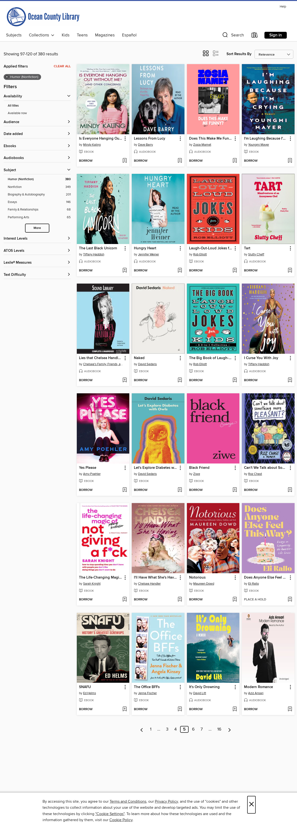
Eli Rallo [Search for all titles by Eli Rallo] (253, 584)
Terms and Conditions (128, 801)
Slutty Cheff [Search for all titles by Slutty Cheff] (256, 254)
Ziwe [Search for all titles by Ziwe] (196, 474)
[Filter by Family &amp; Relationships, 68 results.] (39, 209)
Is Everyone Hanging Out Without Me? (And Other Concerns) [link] (101, 138)
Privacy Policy (166, 801)
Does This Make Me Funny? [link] (211, 138)
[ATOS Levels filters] (37, 250)
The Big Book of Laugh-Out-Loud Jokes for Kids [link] (211, 358)
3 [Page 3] (167, 729)
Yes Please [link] (87, 468)
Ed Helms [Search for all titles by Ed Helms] (89, 693)
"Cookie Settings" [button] (109, 813)
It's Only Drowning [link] (204, 687)
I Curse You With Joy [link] (261, 358)
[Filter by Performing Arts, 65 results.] (39, 217)
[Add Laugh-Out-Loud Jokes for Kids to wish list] (235, 271)
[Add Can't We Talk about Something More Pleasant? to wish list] (290, 490)
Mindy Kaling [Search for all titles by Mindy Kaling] (92, 145)
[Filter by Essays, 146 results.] (39, 202)
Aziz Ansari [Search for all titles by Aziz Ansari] (255, 693)
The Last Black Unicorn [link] (98, 248)
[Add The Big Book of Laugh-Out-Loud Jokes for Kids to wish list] (235, 380)
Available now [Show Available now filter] (17, 113)
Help (283, 6)
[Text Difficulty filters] (37, 275)
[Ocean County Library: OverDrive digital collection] (43, 16)
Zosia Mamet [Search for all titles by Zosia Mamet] (202, 145)
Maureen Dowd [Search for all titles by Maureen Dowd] (203, 584)
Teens (82, 35)
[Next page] (229, 729)
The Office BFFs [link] (147, 687)
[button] (232, 36)
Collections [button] (41, 35)
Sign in (275, 35)
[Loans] (254, 36)
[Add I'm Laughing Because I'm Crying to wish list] (290, 161)
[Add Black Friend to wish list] (235, 490)
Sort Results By (239, 54)
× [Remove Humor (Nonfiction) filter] (7, 77)
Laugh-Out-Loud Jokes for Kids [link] (211, 248)
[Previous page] (142, 729)
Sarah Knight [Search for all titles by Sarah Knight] (92, 584)
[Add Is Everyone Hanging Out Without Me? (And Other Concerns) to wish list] (125, 161)
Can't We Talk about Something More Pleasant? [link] (266, 468)
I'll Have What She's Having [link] (156, 577)
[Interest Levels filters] (37, 238)
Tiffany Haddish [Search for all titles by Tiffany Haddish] (93, 254)
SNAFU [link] (85, 687)
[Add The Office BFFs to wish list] (180, 709)
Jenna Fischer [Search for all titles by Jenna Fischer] (147, 693)
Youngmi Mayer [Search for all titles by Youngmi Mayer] (258, 145)
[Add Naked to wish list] (180, 380)
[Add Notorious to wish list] (235, 600)
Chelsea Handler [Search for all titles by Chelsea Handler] (149, 584)
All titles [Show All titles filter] (13, 106)
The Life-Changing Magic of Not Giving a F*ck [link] (101, 577)
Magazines (105, 35)
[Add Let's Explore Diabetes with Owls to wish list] (180, 490)
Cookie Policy (120, 819)
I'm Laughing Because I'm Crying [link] (266, 138)
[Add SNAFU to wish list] (125, 709)
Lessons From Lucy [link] (149, 138)
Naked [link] (139, 358)
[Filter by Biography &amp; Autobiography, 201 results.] (39, 194)
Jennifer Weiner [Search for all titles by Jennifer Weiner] (148, 254)
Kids (66, 35)
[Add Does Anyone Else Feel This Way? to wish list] (290, 600)
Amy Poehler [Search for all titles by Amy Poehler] (92, 474)
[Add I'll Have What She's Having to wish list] (180, 600)
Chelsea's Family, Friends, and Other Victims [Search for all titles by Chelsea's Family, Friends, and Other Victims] (103, 364)
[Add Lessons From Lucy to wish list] (180, 161)
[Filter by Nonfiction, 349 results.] (39, 187)
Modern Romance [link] (258, 687)
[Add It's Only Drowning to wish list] (235, 709)
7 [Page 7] (202, 729)
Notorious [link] (197, 577)
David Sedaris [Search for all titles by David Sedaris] (147, 364)
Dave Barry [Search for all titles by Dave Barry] (145, 145)
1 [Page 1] (150, 729)
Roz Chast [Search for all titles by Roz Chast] (255, 474)
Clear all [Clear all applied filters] (62, 66)
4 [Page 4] (175, 729)
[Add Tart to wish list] (290, 271)
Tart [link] (247, 248)
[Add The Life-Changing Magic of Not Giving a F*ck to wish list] (125, 600)
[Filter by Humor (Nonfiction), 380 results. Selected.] (39, 179)
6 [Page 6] (193, 729)
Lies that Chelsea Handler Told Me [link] (101, 358)
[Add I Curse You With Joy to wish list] (290, 380)
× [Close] (251, 805)
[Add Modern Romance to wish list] (290, 709)
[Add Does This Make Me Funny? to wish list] (235, 161)
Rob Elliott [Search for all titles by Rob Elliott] (200, 254)
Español (129, 35)
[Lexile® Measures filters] (37, 262)
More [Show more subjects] (37, 228)
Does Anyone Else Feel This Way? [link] (266, 577)
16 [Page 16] (219, 729)
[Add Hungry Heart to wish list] (180, 271)
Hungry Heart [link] (145, 248)
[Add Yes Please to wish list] (125, 490)
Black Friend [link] (199, 468)
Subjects (14, 35)
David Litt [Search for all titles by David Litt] (199, 693)
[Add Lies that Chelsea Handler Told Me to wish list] (125, 380)
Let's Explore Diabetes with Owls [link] (156, 468)
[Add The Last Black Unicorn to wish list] (125, 271)
